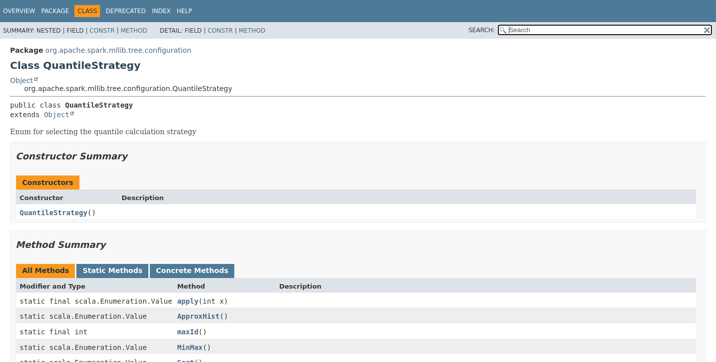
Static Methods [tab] (112, 270)
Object (21, 80)
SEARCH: (482, 30)
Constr (102, 30)
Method (134, 30)
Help (184, 11)
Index (161, 11)
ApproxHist (198, 316)
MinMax (190, 347)
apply (187, 301)
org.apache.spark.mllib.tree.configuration (118, 50)
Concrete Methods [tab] (192, 270)
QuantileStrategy (53, 213)
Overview (19, 11)
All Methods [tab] (45, 270)
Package (55, 11)
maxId (187, 332)
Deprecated (126, 11)
